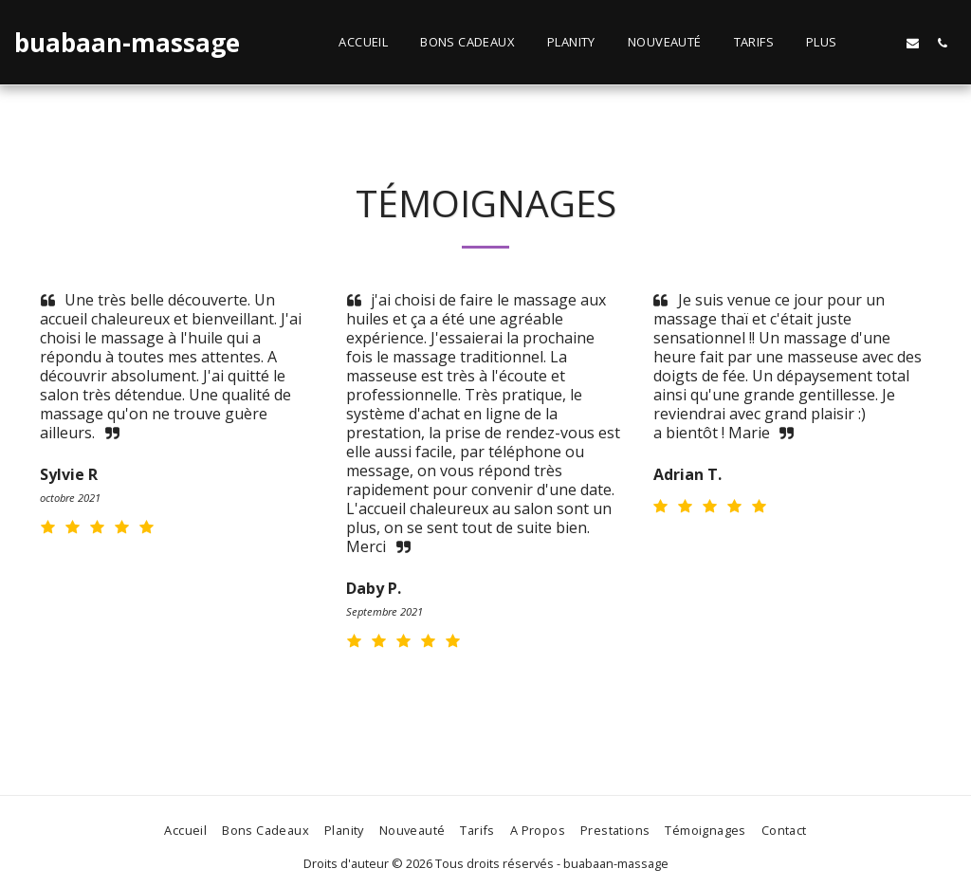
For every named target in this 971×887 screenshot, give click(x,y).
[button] (883, 42)
